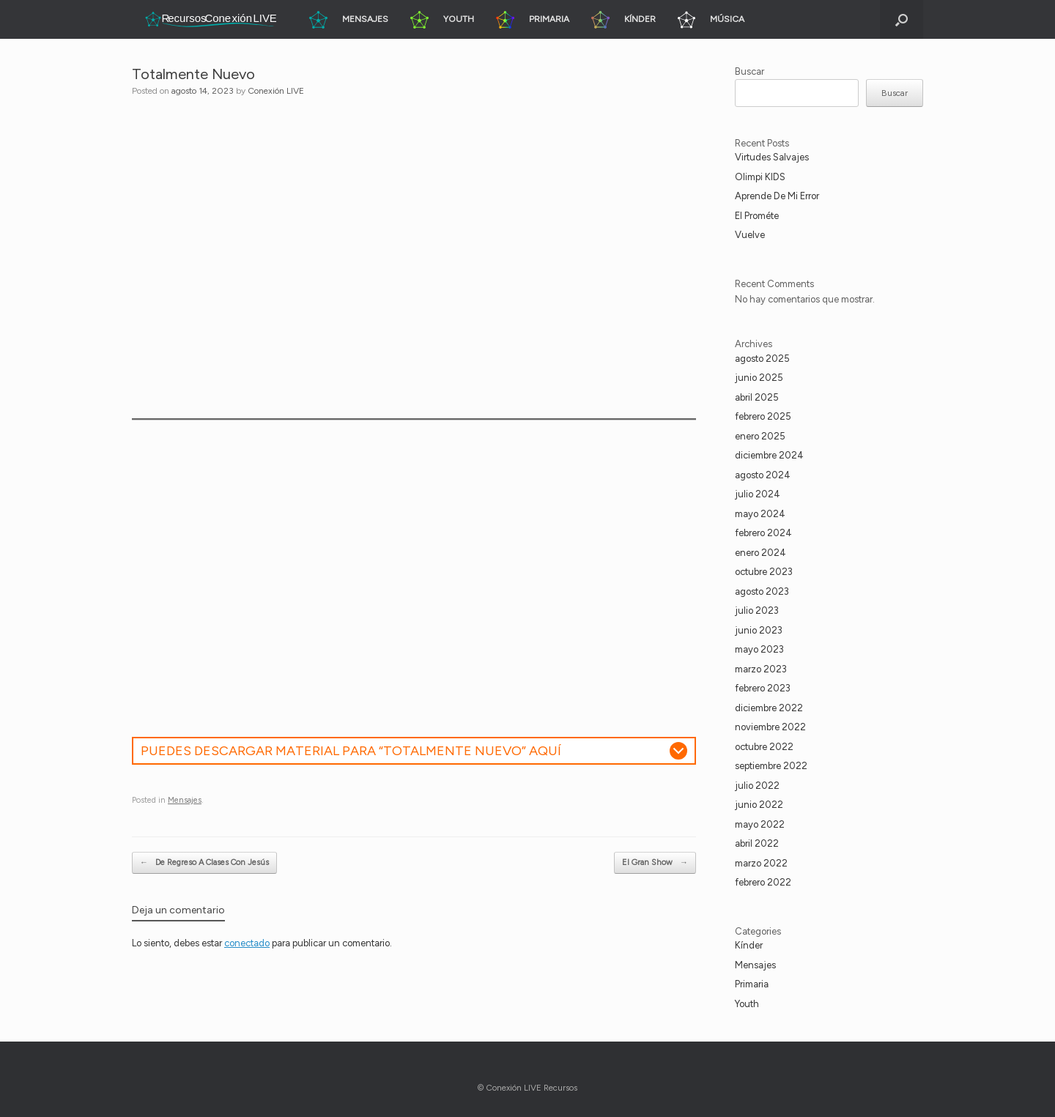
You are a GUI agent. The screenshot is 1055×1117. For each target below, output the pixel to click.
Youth (747, 1003)
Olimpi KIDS (760, 176)
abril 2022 (757, 843)
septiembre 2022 (771, 765)
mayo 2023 (759, 649)
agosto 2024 (763, 475)
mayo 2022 (760, 824)
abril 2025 (757, 397)
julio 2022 (757, 785)
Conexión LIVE (276, 91)
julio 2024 (757, 494)
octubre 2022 (764, 746)
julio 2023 (757, 610)
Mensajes (184, 800)
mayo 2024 (760, 513)
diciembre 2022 (769, 707)
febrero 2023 (763, 688)
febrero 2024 (763, 532)
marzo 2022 (761, 863)
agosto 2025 (762, 358)
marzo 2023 (761, 669)
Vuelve (750, 234)
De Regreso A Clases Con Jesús (204, 863)
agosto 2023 (762, 591)
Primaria (752, 984)
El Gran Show (655, 863)
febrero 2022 (763, 882)
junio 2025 (759, 377)
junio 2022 (759, 804)
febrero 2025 (763, 416)
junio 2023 (758, 630)
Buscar (749, 71)
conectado (247, 943)
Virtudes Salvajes (772, 157)
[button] (901, 19)
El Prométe (757, 215)
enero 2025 (760, 436)
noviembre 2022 (770, 726)
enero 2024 (760, 552)
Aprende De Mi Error (777, 195)
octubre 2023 (764, 571)
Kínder (749, 945)
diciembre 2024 (769, 455)
